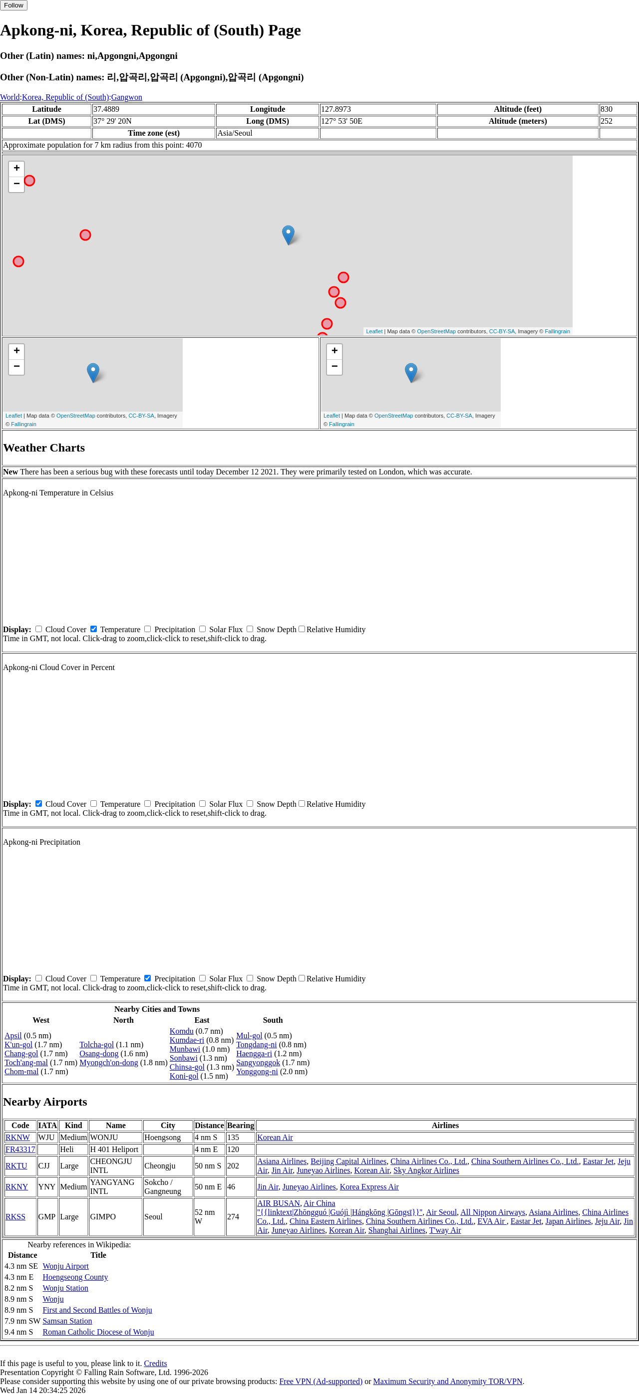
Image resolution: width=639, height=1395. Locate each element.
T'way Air (445, 1230)
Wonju (52, 1299)
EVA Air (491, 1221)
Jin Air (282, 1170)
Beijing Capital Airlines (348, 1161)
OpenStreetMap (436, 331)
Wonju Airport (65, 1266)
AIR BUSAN (278, 1203)
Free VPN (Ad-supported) (320, 1381)
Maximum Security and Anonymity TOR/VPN (448, 1381)
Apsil (13, 1035)
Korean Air (275, 1137)
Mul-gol (249, 1035)
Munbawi (185, 1049)
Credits (155, 1363)
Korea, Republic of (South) (65, 97)
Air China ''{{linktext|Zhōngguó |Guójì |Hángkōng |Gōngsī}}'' (339, 1207)
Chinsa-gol (187, 1067)
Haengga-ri (254, 1053)
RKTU (16, 1166)
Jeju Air (607, 1221)
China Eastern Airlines (326, 1221)
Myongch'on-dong (108, 1062)
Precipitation (174, 629)
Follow (13, 5)
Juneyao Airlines (323, 1170)
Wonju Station (65, 1288)
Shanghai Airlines (396, 1230)
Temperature (120, 629)
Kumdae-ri (187, 1040)
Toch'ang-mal (26, 1062)
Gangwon (126, 97)
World (10, 97)
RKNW (17, 1137)
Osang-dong (98, 1053)
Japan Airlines (568, 1221)
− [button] (16, 184)
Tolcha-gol (96, 1044)
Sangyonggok (258, 1062)
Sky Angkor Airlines (426, 1170)
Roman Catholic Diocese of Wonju (98, 1332)
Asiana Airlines (282, 1161)
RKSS (15, 1216)
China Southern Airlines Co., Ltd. (525, 1161)
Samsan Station (67, 1321)
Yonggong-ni (257, 1071)
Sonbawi (184, 1058)
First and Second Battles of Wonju (97, 1310)
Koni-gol (184, 1076)
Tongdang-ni (256, 1044)
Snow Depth (277, 629)
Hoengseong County (75, 1277)
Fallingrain (557, 331)
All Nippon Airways (492, 1212)
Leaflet (374, 331)
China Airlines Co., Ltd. (428, 1161)
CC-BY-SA (502, 331)
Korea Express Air (369, 1186)
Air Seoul (441, 1212)
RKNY (16, 1186)
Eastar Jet (598, 1161)
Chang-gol (21, 1053)
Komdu (182, 1031)
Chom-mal (21, 1071)
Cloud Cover (65, 629)
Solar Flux (226, 629)
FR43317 (20, 1149)
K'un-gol (18, 1044)
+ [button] (16, 169)
